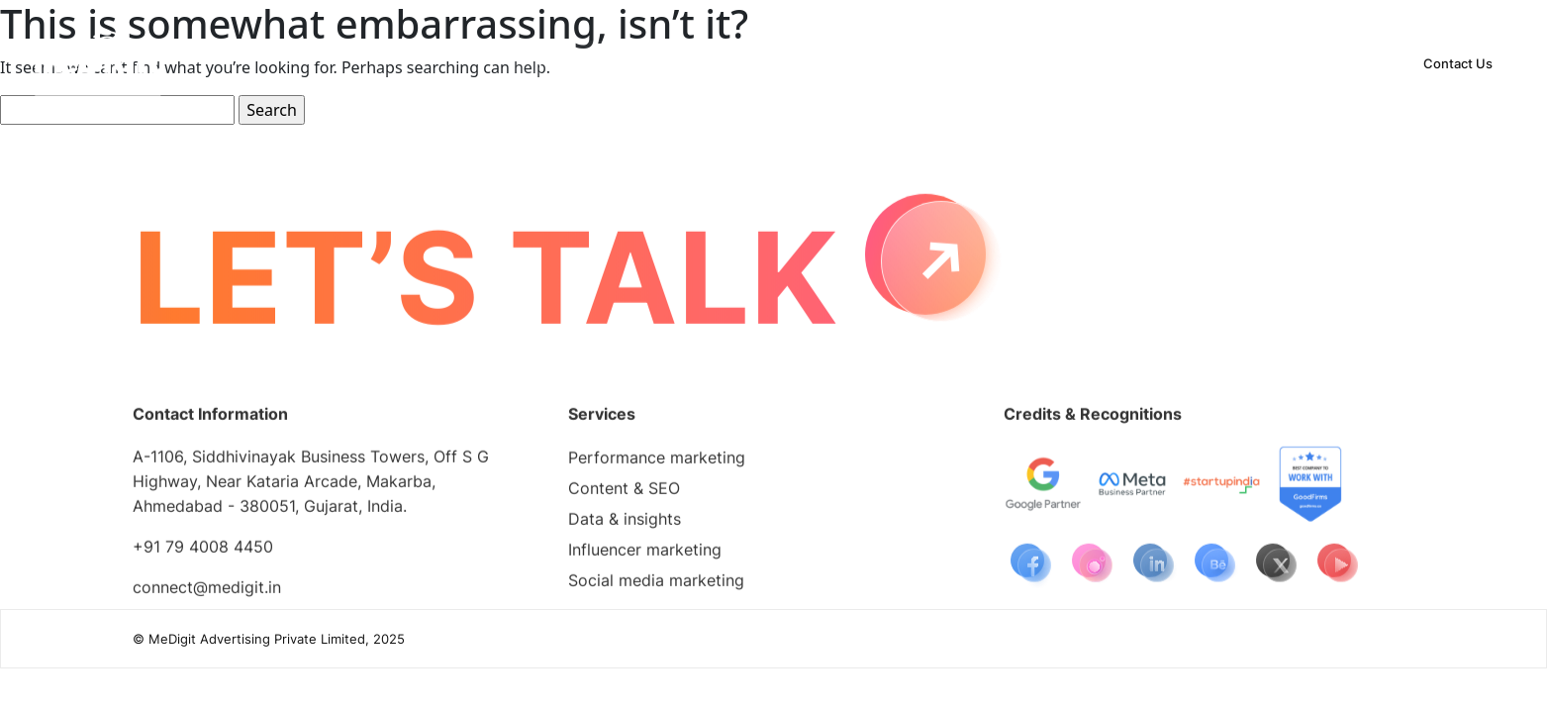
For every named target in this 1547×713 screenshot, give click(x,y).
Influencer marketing (645, 553)
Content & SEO (624, 492)
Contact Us (1458, 63)
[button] (655, 63)
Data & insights (624, 523)
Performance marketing (656, 461)
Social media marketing (656, 584)
